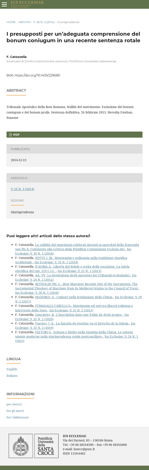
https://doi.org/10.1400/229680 (37, 75)
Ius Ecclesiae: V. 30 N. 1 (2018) (37, 293)
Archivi (25, 22)
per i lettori (14, 404)
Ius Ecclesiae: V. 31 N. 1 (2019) (56, 262)
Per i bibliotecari (18, 417)
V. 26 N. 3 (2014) (43, 22)
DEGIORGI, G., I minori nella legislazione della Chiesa (74, 297)
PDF (16, 134)
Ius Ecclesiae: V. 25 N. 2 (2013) (71, 310)
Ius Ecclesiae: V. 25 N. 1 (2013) (79, 271)
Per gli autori (15, 411)
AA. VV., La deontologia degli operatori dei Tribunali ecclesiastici (82, 275)
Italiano (12, 376)
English (12, 369)
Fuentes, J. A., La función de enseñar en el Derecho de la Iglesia (82, 323)
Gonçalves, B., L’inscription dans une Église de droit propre (79, 315)
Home (11, 22)
